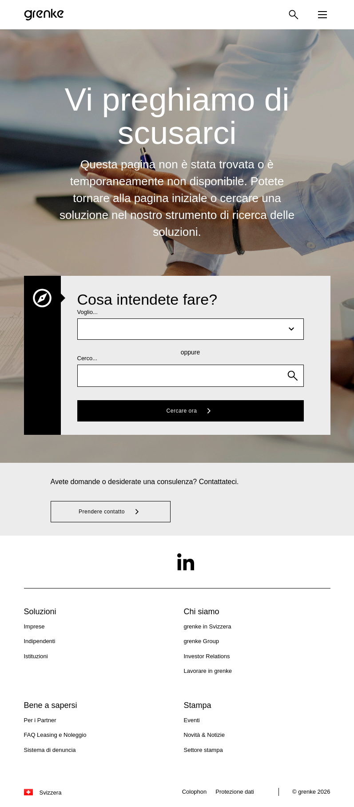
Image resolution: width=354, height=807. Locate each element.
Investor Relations (207, 656)
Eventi (192, 720)
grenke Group (201, 641)
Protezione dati (234, 791)
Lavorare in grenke (208, 671)
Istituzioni (36, 656)
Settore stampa (203, 750)
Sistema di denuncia (50, 750)
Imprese (34, 626)
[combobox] (190, 376)
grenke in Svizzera (207, 626)
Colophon (194, 791)
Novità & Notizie (204, 734)
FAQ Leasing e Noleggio (55, 734)
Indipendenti (40, 641)
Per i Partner (40, 720)
